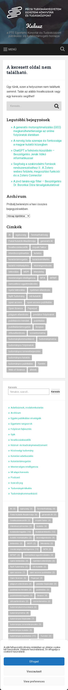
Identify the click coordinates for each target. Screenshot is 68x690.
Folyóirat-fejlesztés (21, 428)
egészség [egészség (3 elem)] (21, 235)
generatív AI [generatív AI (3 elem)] (46, 241)
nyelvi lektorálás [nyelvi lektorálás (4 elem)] (17, 290)
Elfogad (34, 661)
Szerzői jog (17, 482)
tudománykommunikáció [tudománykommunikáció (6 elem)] (21, 339)
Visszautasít (34, 671)
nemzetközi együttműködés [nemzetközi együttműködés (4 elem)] (23, 283)
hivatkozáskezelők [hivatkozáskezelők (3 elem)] (18, 247)
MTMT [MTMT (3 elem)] (53, 278)
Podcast (15, 477)
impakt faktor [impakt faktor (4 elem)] (39, 247)
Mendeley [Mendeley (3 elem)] (39, 271)
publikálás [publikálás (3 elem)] (39, 320)
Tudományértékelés (21, 488)
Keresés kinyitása (62, 49)
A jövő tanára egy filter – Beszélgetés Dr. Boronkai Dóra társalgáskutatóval (37, 183)
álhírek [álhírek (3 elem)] (33, 369)
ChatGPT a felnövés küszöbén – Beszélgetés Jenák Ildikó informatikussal (33, 154)
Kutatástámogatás (21, 461)
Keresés (12, 387)
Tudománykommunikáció (24, 493)
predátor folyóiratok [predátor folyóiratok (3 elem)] (43, 314)
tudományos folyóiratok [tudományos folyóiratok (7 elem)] (21, 345)
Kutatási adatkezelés (22, 455)
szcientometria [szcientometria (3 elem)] (37, 333)
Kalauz (34, 25)
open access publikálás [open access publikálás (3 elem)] (39, 302)
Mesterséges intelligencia (24, 466)
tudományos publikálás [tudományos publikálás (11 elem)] (21, 363)
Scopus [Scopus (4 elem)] (40, 326)
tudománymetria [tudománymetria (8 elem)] (47, 339)
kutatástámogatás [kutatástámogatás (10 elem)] (18, 259)
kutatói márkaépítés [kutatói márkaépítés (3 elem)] (19, 265)
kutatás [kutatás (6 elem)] (38, 253)
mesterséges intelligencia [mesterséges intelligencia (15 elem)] (22, 278)
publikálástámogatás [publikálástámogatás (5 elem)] (20, 326)
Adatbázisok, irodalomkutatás (27, 407)
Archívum (16, 412)
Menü (12, 49)
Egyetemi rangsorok (21, 423)
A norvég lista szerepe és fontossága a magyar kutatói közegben (37, 142)
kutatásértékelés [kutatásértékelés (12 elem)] (41, 259)
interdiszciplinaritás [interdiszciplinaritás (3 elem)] (19, 253)
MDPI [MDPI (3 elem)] (26, 271)
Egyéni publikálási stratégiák (26, 418)
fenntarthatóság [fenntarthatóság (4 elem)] (39, 235)
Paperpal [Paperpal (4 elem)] (32, 308)
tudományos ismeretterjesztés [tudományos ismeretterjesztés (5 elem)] (24, 351)
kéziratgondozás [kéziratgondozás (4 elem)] (43, 265)
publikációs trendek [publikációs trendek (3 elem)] (19, 320)
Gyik (13, 434)
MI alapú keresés (20, 472)
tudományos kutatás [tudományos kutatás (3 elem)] (19, 357)
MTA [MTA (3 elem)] (42, 278)
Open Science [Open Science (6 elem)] (16, 308)
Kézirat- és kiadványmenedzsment (29, 445)
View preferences (34, 681)
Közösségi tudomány (22, 450)
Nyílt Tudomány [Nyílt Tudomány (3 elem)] (16, 296)
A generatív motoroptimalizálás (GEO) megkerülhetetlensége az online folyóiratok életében (37, 131)
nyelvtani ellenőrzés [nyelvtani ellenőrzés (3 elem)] (40, 290)
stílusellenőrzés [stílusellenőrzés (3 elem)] (17, 333)
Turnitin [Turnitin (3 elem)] (41, 363)
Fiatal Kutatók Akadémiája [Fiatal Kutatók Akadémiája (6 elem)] (22, 241)
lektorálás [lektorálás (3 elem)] (14, 271)
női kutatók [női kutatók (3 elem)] (35, 296)
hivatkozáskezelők (21, 439)
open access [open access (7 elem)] (15, 302)
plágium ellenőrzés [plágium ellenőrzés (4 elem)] (18, 314)
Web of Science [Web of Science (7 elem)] (17, 369)
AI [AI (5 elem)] (10, 235)
